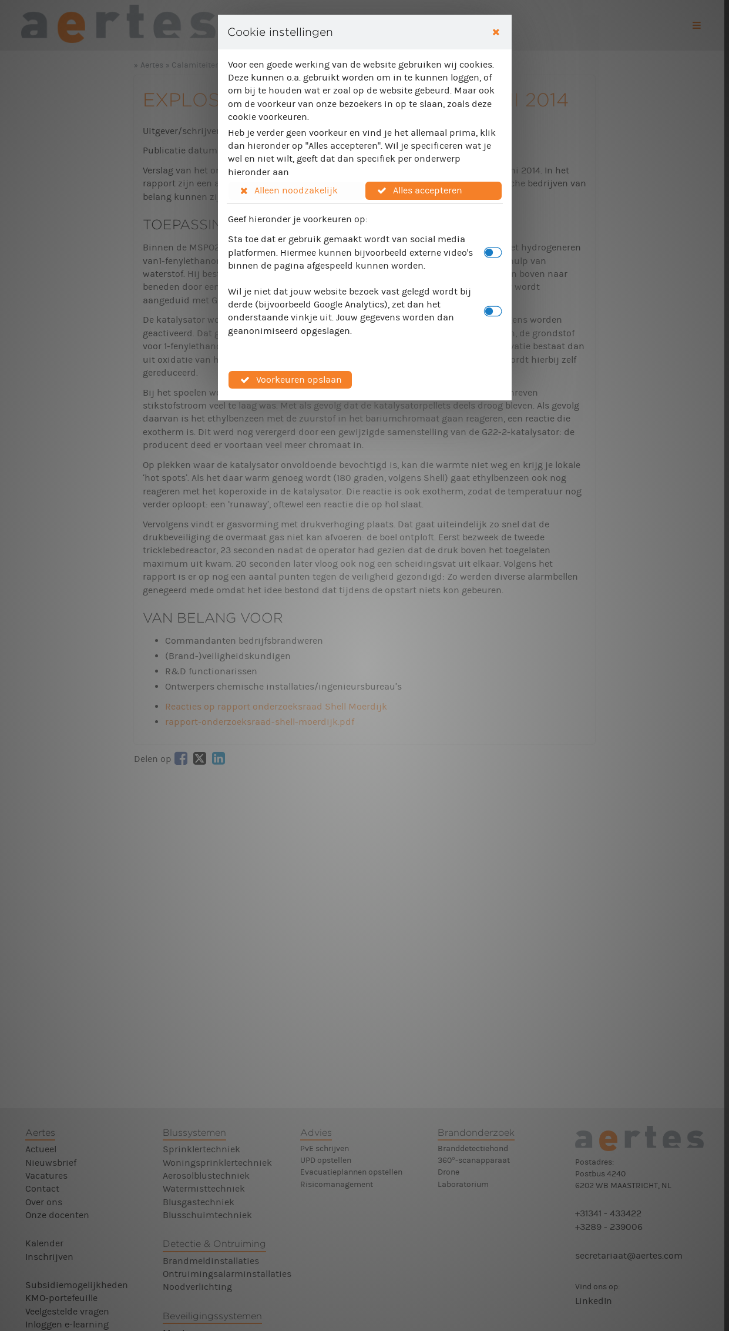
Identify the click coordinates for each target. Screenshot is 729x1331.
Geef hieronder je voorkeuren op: (298, 219)
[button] (297, 190)
